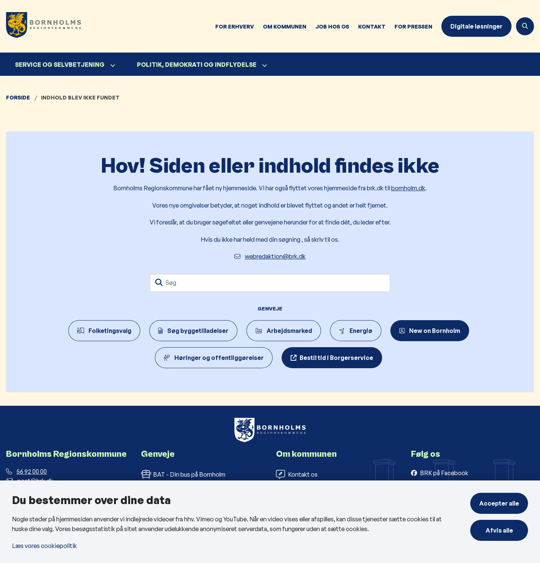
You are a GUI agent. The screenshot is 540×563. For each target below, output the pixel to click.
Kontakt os (297, 474)
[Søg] (270, 283)
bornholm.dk (408, 188)
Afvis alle (499, 530)
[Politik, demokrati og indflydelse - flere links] (263, 65)
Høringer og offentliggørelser (214, 357)
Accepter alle (499, 503)
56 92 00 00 (26, 471)
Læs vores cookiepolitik (44, 545)
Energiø (355, 330)
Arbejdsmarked (283, 330)
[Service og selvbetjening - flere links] (112, 65)
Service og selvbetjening (60, 64)
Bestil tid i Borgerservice (336, 357)
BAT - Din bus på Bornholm (183, 474)
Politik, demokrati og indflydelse (196, 64)
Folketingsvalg (104, 330)
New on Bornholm (429, 330)
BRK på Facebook (444, 473)
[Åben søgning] (525, 26)
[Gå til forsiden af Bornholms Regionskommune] (40, 26)
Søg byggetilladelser (193, 330)
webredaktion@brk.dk (270, 256)
